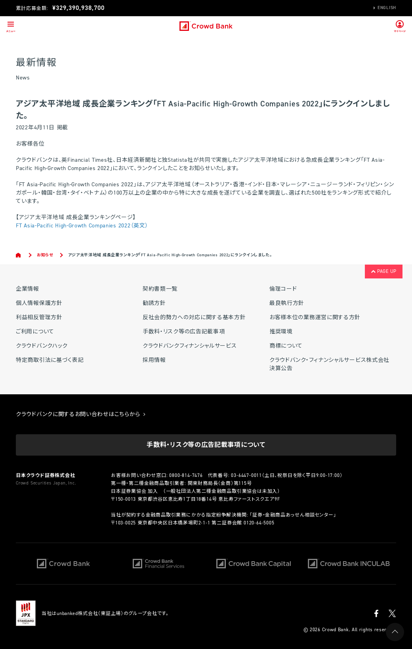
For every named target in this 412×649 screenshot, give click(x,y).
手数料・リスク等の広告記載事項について (206, 445)
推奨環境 (281, 331)
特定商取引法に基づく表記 (50, 360)
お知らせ (45, 254)
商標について (286, 346)
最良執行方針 (286, 303)
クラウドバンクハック (42, 346)
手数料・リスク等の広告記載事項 (184, 331)
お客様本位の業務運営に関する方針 (314, 317)
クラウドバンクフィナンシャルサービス (190, 346)
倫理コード (283, 289)
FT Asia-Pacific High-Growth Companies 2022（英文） (82, 225)
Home (19, 255)
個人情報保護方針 (39, 303)
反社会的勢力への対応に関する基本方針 (194, 317)
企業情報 (27, 289)
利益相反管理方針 (39, 317)
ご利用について (35, 331)
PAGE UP (384, 271)
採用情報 (154, 360)
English (387, 8)
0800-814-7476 (185, 475)
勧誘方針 (154, 303)
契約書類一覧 (160, 289)
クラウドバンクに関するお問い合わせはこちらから (81, 414)
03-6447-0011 (246, 475)
